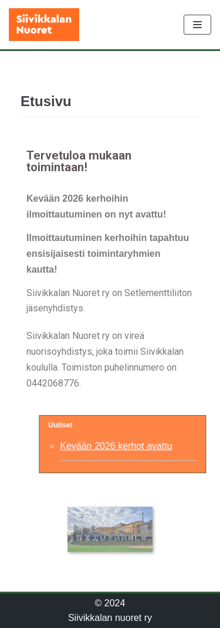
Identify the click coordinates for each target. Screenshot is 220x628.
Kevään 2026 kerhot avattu (123, 446)
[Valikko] (197, 25)
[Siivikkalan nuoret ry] (44, 24)
